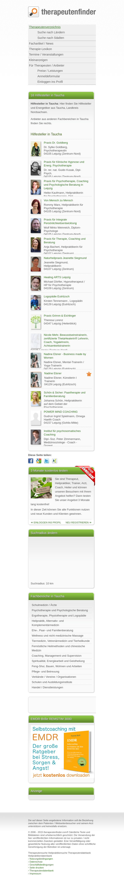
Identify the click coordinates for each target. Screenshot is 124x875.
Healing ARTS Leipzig (57, 277)
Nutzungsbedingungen (40, 858)
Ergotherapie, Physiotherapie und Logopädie (59, 615)
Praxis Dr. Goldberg (56, 142)
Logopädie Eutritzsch (56, 296)
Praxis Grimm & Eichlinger (60, 315)
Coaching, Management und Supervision (56, 655)
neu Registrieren (77, 522)
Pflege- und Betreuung (45, 671)
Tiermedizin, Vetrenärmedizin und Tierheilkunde (61, 640)
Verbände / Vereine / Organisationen (54, 676)
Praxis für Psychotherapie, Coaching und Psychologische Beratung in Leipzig (66, 185)
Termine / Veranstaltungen (46, 54)
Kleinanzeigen (38, 60)
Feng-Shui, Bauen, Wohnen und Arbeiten (57, 666)
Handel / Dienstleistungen (47, 687)
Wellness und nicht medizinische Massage (57, 635)
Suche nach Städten (50, 37)
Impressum (34, 873)
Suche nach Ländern (51, 32)
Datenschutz (35, 861)
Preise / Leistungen (50, 70)
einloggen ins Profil (47, 522)
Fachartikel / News (41, 43)
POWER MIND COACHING (61, 411)
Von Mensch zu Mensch (58, 200)
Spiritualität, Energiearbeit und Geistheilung (58, 661)
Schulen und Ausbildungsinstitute (52, 682)
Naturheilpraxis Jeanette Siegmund (65, 258)
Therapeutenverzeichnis (45, 27)
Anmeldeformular (48, 76)
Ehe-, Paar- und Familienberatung (52, 630)
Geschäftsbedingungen (41, 864)
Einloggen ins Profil (50, 81)
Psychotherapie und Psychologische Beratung (60, 610)
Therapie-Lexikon (40, 49)
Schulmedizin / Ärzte (44, 605)
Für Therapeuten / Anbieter (46, 65)
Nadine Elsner (53, 373)
